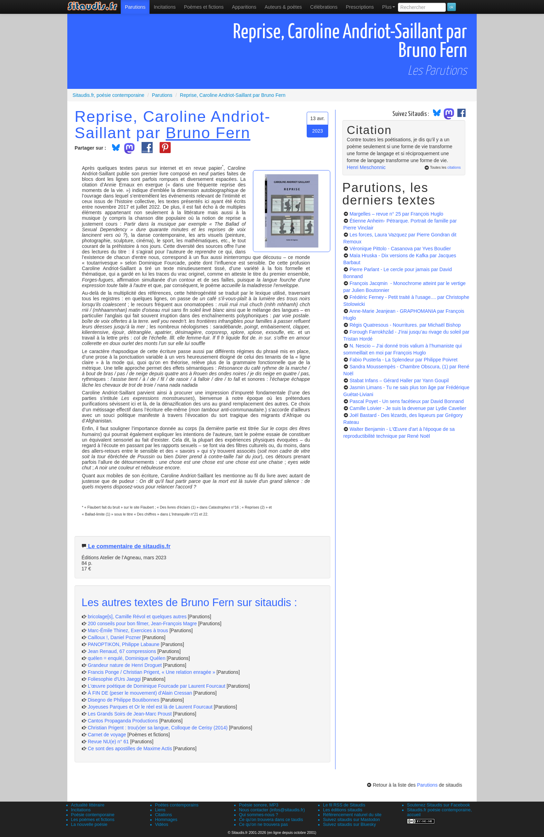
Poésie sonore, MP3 (258, 805)
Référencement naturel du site (352, 814)
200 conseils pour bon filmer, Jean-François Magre (142, 623)
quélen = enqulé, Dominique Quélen (126, 658)
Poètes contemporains (176, 805)
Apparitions (244, 7)
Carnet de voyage (107, 734)
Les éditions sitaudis (342, 809)
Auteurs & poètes (283, 7)
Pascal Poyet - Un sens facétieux (406, 401)
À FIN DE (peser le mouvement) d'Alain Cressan (140, 693)
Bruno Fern (208, 132)
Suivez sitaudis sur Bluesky (349, 824)
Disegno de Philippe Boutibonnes (123, 700)
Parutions (135, 7)
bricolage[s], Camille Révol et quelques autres (137, 616)
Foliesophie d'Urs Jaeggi (114, 679)
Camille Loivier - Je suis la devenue (407, 408)
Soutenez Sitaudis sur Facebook (438, 805)
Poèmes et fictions (203, 7)
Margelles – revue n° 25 (396, 214)
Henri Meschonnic (366, 167)
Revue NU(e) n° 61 (108, 741)
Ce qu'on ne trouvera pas (263, 824)
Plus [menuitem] (388, 7)
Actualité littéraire (88, 805)
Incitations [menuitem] (165, 7)
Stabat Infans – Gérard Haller (399, 380)
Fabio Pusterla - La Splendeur (403, 359)
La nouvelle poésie (89, 824)
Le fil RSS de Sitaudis (344, 805)
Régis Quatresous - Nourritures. (405, 325)
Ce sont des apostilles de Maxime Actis (130, 748)
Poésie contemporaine (92, 814)
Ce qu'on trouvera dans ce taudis (271, 819)
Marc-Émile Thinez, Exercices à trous (128, 630)
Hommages (166, 819)
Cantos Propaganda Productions (123, 720)
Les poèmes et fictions (92, 819)
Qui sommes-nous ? (258, 814)
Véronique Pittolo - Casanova (400, 248)
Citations (163, 814)
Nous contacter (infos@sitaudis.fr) (272, 809)
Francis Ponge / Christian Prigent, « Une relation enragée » (151, 672)
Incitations (81, 809)
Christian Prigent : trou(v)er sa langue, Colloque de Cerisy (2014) (158, 727)
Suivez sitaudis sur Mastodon (351, 819)
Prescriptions (360, 7)
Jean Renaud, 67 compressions (122, 651)
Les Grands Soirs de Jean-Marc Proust (130, 714)
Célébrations (324, 7)
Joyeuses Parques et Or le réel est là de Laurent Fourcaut (151, 707)
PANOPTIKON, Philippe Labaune (124, 644)
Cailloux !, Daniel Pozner (114, 637)
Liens (160, 809)
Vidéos (161, 824)
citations (454, 167)
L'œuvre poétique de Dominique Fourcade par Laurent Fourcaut (156, 686)
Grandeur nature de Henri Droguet (125, 665)
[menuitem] (135, 7)
